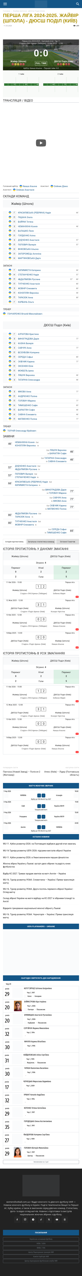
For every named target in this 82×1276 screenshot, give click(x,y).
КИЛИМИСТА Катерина (29, 270)
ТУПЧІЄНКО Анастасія (29, 284)
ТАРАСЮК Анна (25, 297)
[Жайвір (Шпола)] (18, 56)
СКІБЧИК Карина (26, 361)
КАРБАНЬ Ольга (26, 302)
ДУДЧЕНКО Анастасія (28, 240)
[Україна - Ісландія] (41, 795)
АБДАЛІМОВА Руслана (29, 279)
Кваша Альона (30, 186)
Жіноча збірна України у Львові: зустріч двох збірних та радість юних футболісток (36, 865)
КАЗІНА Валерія (25, 343)
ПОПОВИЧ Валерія (27, 244)
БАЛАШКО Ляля (26, 231)
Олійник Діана (61, 186)
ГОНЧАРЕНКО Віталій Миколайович (24, 314)
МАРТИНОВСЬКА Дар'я (29, 258)
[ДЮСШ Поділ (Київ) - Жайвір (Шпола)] (41, 606)
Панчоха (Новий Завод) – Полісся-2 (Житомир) (21, 773)
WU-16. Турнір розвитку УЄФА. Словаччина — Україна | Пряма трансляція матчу (38, 881)
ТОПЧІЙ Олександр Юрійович (21, 431)
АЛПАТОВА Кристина (28, 334)
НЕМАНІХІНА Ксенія (27, 226)
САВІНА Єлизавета (27, 414)
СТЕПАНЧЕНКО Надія (28, 274)
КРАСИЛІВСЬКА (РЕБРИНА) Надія (34, 212)
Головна (6, 11)
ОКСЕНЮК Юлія (25, 366)
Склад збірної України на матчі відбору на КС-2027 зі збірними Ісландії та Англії (38, 900)
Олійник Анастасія (25, 190)
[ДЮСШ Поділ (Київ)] (63, 56)
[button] (5, 4)
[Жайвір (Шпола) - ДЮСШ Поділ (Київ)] (41, 590)
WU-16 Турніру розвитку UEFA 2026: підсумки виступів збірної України (37, 850)
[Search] (78, 4)
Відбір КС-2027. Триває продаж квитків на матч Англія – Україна (34, 873)
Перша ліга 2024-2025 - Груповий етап (38, 41)
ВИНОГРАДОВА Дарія (28, 339)
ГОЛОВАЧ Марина (27, 401)
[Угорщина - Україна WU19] (41, 816)
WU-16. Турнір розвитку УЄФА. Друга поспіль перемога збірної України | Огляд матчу (38, 890)
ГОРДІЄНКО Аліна (26, 235)
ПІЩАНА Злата (25, 217)
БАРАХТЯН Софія (26, 410)
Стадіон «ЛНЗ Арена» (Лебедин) (32, 43)
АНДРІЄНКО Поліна (27, 396)
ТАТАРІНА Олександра (29, 380)
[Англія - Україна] (41, 827)
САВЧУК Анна (24, 348)
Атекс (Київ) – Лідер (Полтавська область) (61, 773)
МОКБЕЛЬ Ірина (26, 371)
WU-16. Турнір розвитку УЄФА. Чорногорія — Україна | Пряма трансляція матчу (38, 916)
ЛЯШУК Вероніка (26, 375)
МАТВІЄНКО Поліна (27, 419)
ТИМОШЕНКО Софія (28, 405)
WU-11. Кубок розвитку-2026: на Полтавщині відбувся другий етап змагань (39, 844)
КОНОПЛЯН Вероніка (28, 293)
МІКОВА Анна (24, 391)
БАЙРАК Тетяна (25, 222)
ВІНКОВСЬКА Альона (28, 249)
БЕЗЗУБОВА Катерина (28, 352)
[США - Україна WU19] (41, 806)
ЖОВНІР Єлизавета (27, 288)
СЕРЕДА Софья (25, 357)
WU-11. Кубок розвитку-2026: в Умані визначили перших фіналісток (36, 857)
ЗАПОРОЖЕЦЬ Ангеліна (29, 254)
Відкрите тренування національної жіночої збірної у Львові (31, 908)
